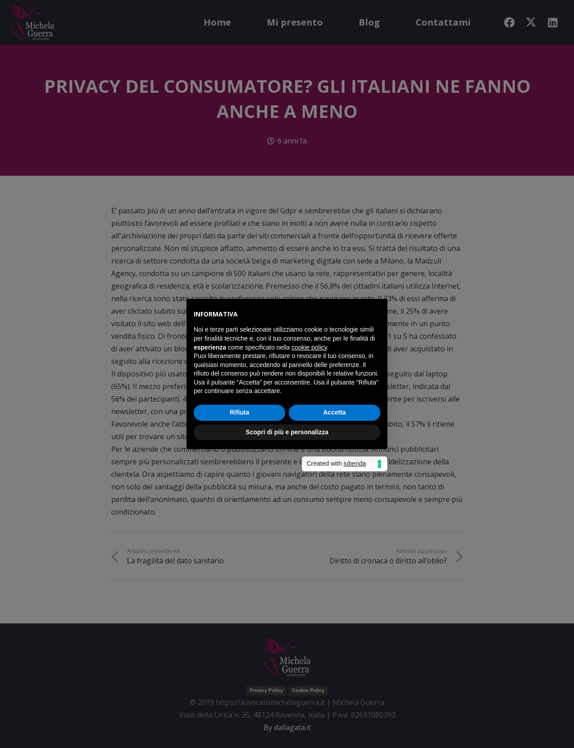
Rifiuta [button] (239, 412)
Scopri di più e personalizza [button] (287, 432)
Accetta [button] (334, 412)
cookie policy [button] (309, 347)
